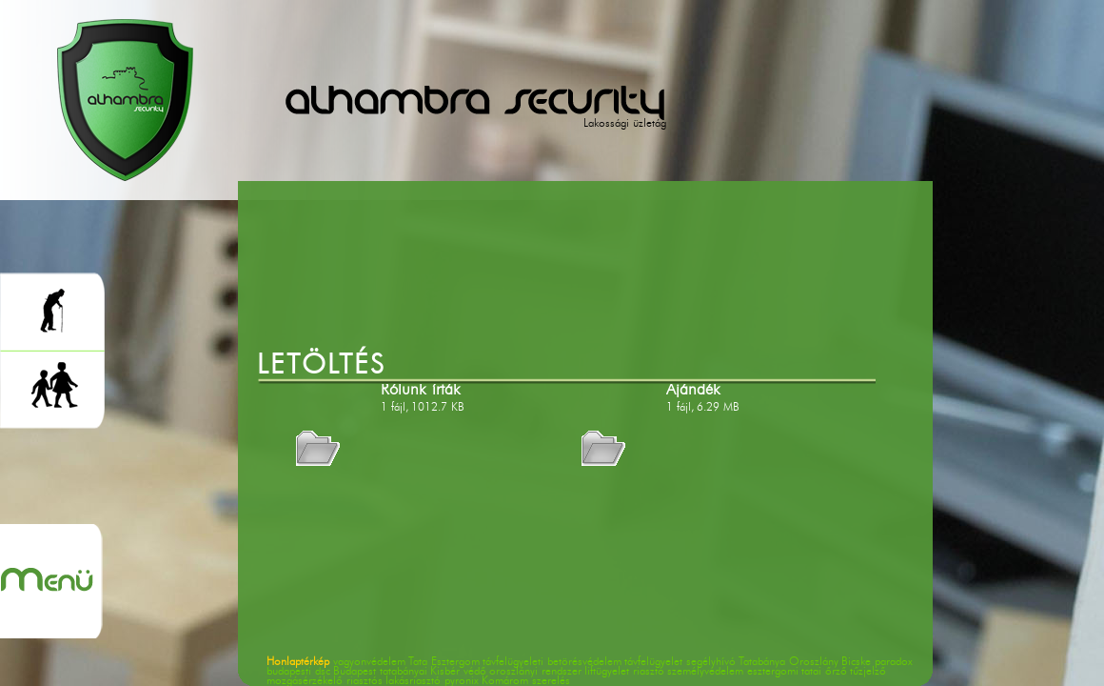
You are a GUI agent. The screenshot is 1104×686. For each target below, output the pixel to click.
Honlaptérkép (297, 662)
